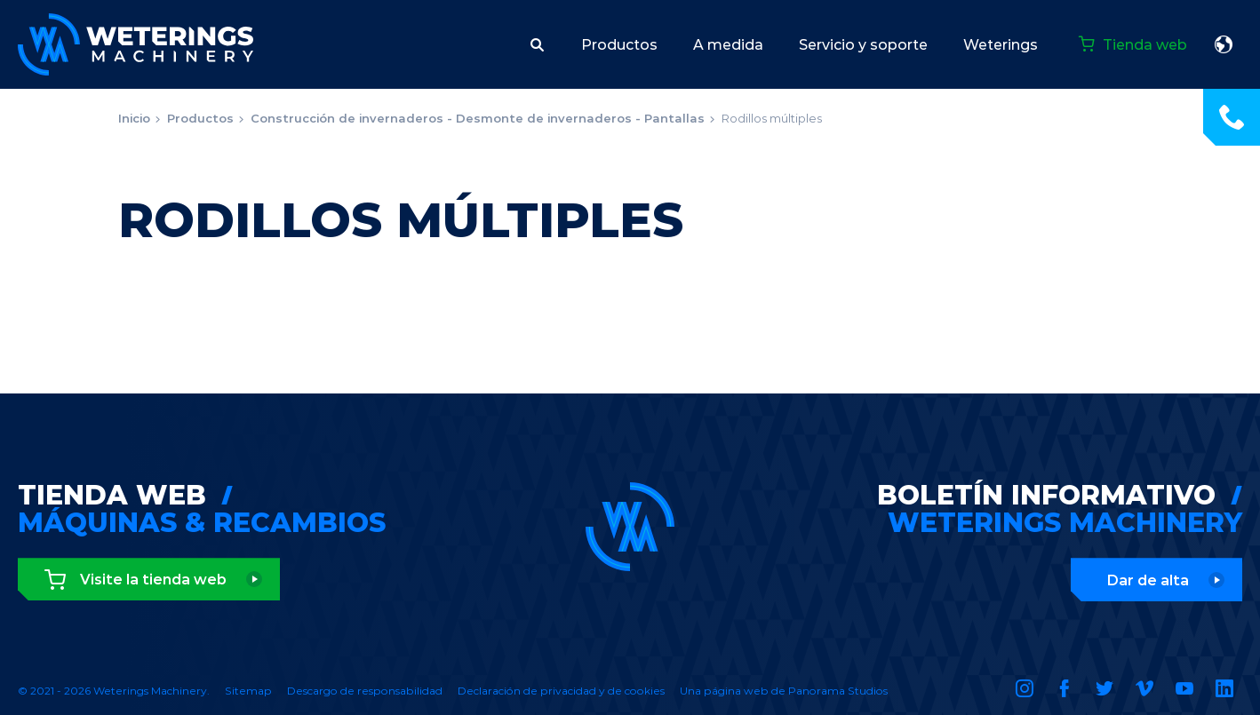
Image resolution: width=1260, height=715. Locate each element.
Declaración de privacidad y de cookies (561, 690)
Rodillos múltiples (772, 118)
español (1223, 44)
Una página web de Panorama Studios (784, 690)
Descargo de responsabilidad (365, 690)
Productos (200, 118)
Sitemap (248, 690)
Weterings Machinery (135, 44)
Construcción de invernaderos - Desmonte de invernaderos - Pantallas (478, 118)
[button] (537, 44)
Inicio (134, 118)
